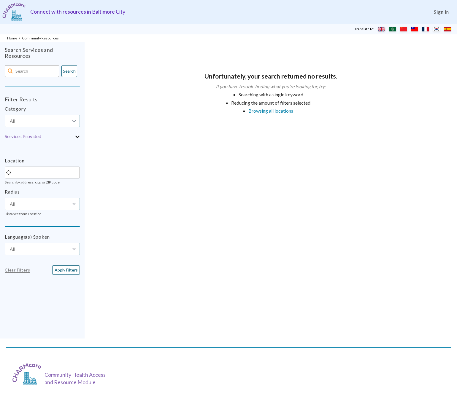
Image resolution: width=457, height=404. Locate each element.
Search (69, 71)
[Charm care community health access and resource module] (14, 11)
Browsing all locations (270, 111)
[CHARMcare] (28, 374)
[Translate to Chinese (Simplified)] (403, 29)
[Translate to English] (381, 29)
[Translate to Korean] (436, 29)
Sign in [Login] (441, 12)
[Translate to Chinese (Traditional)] (414, 29)
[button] (42, 136)
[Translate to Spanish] (447, 29)
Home (12, 38)
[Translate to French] (425, 29)
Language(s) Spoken (27, 236)
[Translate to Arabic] (392, 29)
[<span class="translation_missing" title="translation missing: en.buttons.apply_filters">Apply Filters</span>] (66, 270)
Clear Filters (17, 270)
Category (15, 108)
